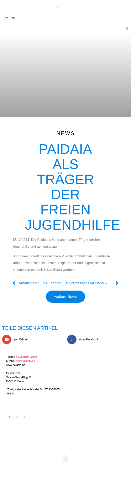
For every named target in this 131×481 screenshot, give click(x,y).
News (66, 133)
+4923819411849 (26, 356)
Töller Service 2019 (37, 470)
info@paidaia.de (25, 360)
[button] (127, 28)
